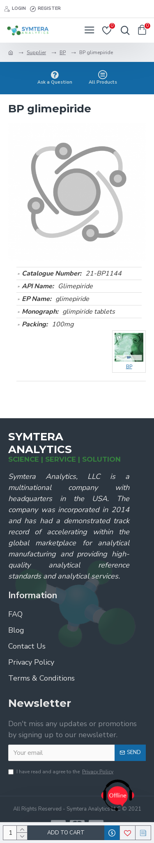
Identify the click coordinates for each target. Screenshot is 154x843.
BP (63, 52)
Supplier (36, 52)
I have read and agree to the (61, 771)
